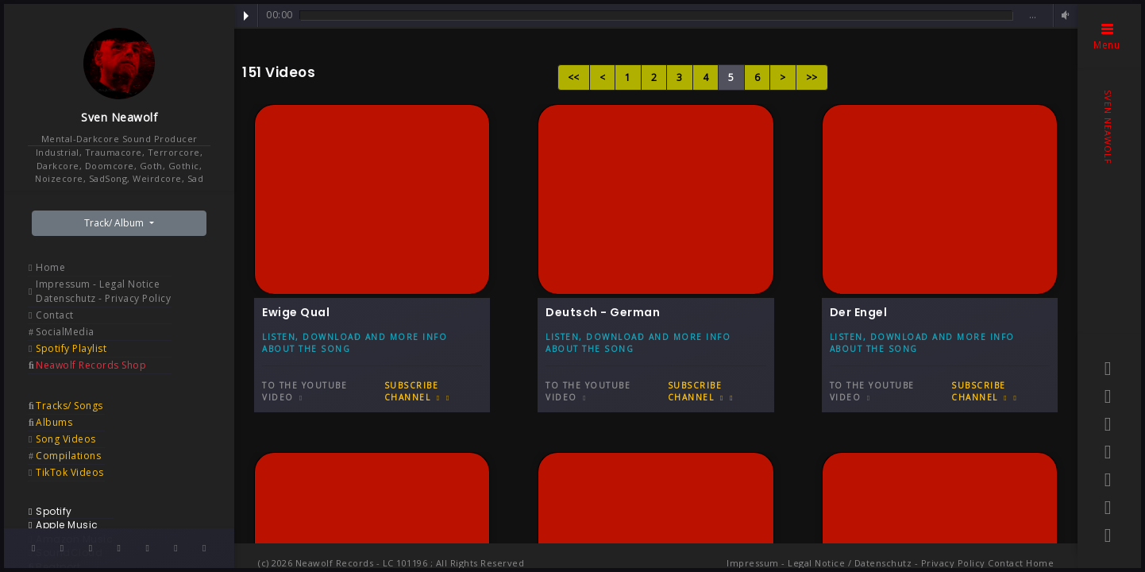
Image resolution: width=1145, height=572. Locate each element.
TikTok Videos (70, 472)
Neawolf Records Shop (91, 365)
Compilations (68, 455)
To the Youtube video (304, 391)
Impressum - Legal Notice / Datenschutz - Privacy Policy (856, 563)
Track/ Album (115, 223)
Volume (1063, 15)
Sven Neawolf (119, 117)
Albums (54, 422)
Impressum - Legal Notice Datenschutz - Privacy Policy (103, 291)
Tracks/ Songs (69, 405)
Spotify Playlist (71, 348)
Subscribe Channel (417, 391)
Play (246, 16)
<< (574, 77)
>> (812, 77)
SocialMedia (65, 331)
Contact (55, 315)
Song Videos (66, 439)
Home (50, 267)
